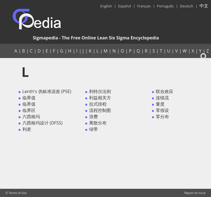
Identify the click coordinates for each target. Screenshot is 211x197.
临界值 (29, 98)
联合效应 (164, 91)
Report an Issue (195, 193)
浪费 (93, 117)
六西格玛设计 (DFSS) (42, 123)
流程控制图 (100, 110)
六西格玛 (31, 117)
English (106, 6)
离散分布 (98, 123)
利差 (26, 129)
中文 (204, 6)
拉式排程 (98, 104)
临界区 (29, 110)
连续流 (162, 98)
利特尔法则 (100, 91)
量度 (160, 104)
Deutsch (186, 6)
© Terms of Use (16, 193)
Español (124, 6)
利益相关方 (100, 98)
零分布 (162, 117)
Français (144, 6)
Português (165, 6)
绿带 (93, 129)
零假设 (162, 110)
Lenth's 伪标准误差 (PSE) (46, 91)
